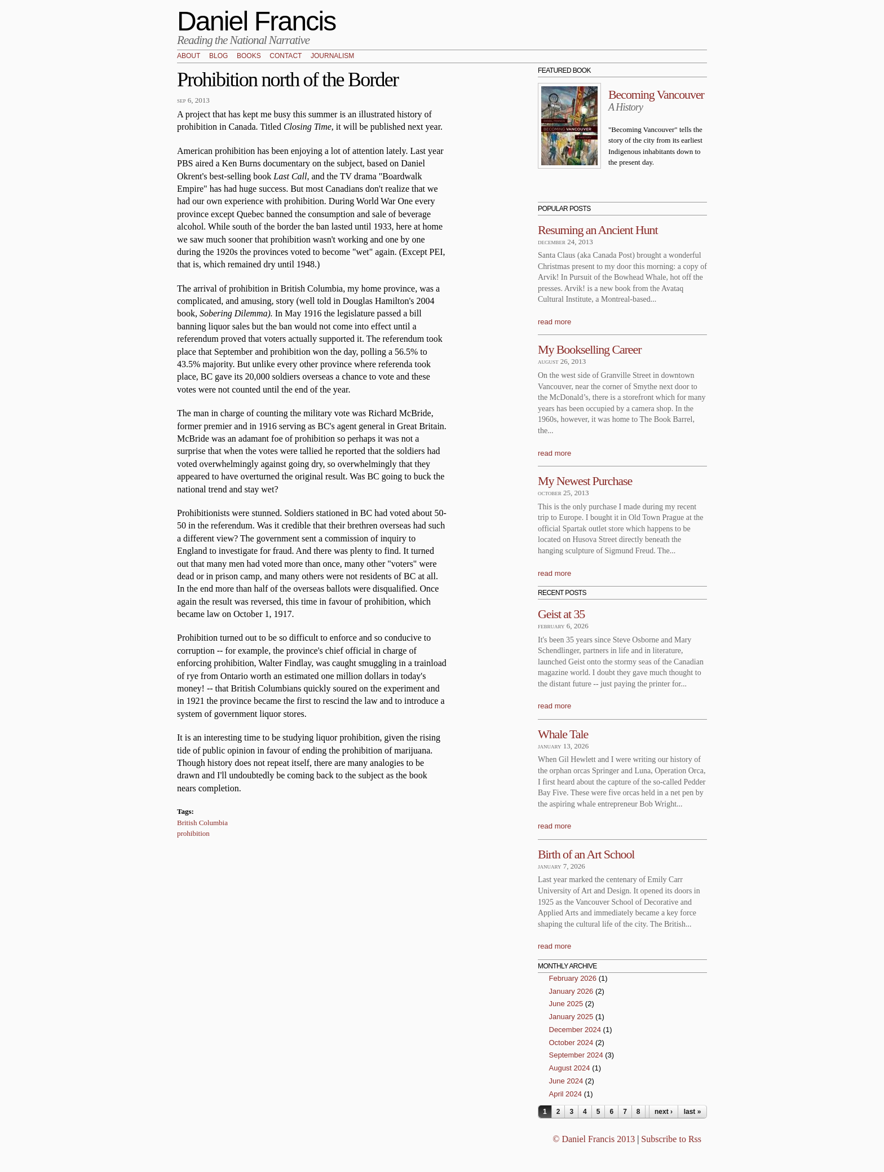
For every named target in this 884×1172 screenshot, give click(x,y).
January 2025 (571, 1016)
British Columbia (202, 822)
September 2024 (576, 1055)
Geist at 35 (561, 614)
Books (249, 56)
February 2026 (573, 978)
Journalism (332, 56)
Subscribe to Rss (671, 1139)
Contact (285, 56)
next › (664, 1112)
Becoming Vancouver (656, 94)
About (188, 56)
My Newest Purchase (585, 481)
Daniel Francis (256, 21)
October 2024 (571, 1042)
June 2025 (566, 1003)
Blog (218, 56)
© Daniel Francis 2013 (593, 1139)
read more (554, 322)
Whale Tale (563, 734)
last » (692, 1112)
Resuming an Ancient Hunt (598, 230)
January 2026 (571, 991)
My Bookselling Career (589, 349)
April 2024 (565, 1094)
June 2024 (566, 1081)
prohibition (193, 833)
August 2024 (569, 1068)
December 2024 (575, 1029)
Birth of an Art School (586, 854)
